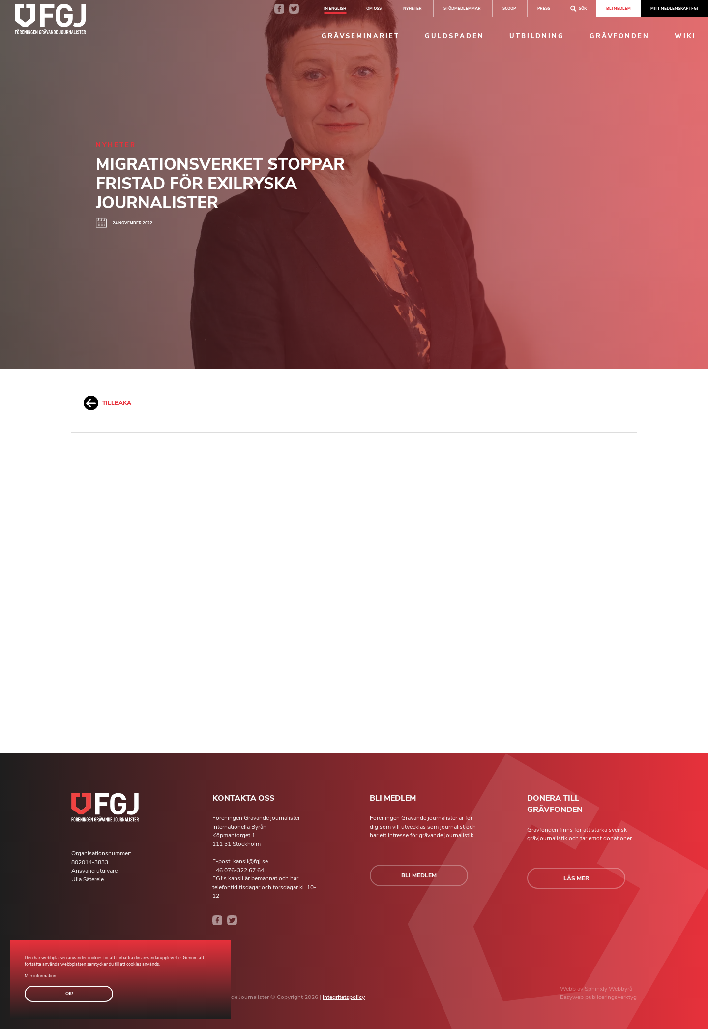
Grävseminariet (361, 36)
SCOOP (509, 8)
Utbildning (536, 36)
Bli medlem (618, 8)
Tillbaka (107, 403)
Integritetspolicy (344, 997)
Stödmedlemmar (462, 8)
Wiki (685, 36)
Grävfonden (619, 36)
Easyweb (572, 997)
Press (543, 8)
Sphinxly (597, 989)
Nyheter (412, 8)
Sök (578, 8)
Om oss (374, 8)
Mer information (40, 976)
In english (335, 8)
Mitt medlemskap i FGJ (674, 8)
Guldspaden (454, 36)
